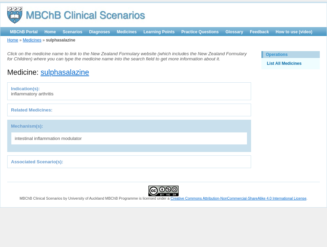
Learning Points (159, 32)
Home (50, 32)
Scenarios (72, 32)
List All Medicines (284, 63)
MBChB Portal (24, 32)
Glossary (234, 32)
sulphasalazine (65, 72)
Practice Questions (200, 32)
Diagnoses (99, 32)
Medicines (127, 32)
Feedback (259, 32)
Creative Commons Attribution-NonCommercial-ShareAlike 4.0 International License (238, 198)
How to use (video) (294, 32)
